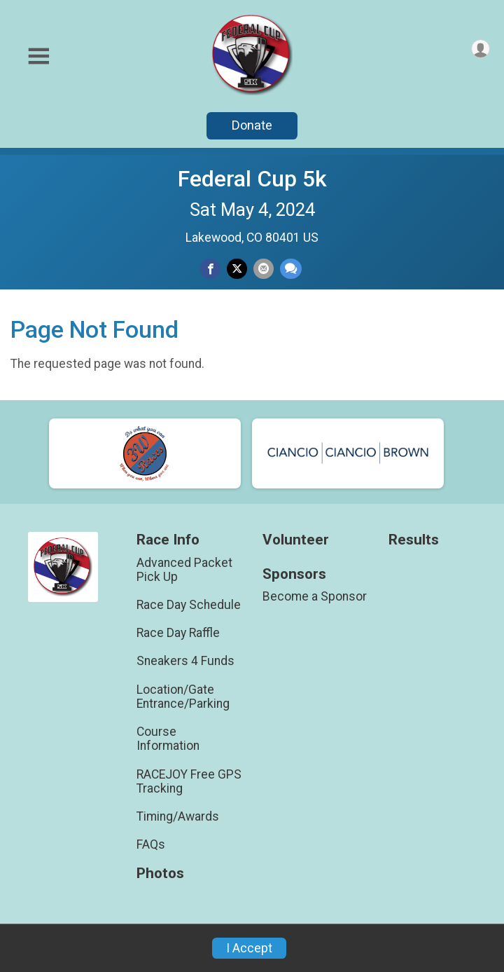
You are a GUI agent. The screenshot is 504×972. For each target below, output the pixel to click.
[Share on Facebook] (210, 269)
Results (413, 540)
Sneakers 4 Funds (185, 661)
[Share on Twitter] (237, 269)
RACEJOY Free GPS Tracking (188, 781)
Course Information (168, 739)
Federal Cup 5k (252, 178)
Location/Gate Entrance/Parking (183, 697)
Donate (252, 125)
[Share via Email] (263, 269)
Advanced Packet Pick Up (184, 570)
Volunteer (295, 540)
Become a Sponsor (314, 596)
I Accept (249, 948)
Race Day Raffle (178, 633)
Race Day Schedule (188, 605)
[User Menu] (480, 48)
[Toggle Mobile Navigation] (38, 56)
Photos (160, 873)
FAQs (150, 844)
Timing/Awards (177, 816)
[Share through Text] (291, 269)
